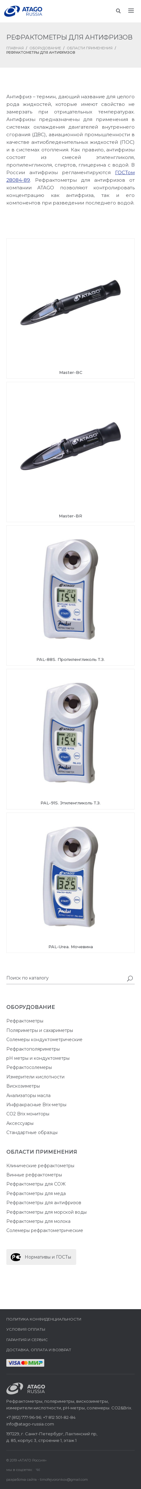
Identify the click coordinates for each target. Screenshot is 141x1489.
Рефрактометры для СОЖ (35, 1184)
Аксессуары (20, 1123)
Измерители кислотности (35, 1077)
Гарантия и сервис (27, 1339)
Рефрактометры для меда (36, 1193)
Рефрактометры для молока (38, 1221)
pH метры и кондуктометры (38, 1058)
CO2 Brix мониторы (27, 1114)
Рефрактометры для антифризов (43, 1202)
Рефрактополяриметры (33, 1049)
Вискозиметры (23, 1086)
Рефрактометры (24, 1021)
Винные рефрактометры (34, 1175)
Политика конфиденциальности (43, 1319)
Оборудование (45, 48)
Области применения (90, 48)
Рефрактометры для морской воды (46, 1212)
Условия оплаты (25, 1329)
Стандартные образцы (32, 1132)
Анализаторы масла (28, 1095)
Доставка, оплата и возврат (38, 1349)
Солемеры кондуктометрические (44, 1039)
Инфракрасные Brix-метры (36, 1105)
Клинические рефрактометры (40, 1166)
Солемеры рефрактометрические (44, 1230)
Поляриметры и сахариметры (39, 1030)
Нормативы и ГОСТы (48, 1257)
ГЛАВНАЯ (15, 48)
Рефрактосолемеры (29, 1067)
